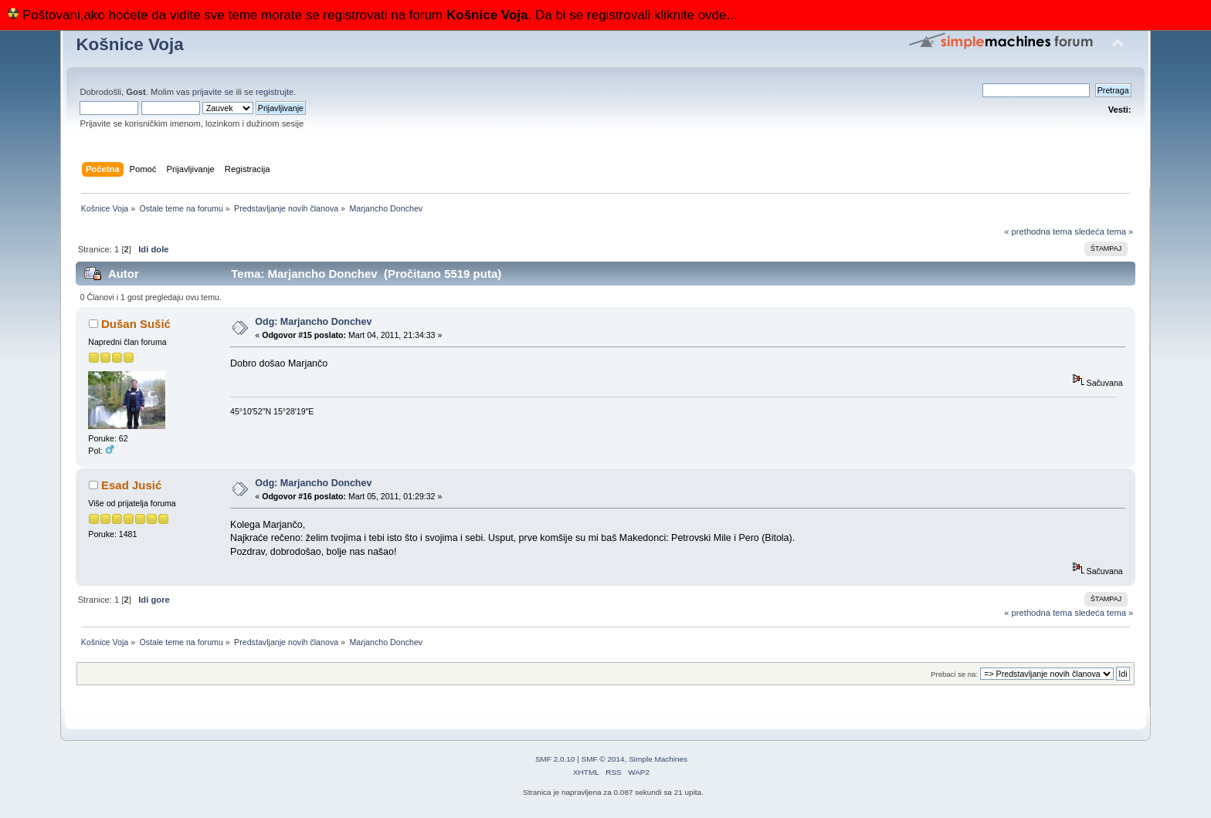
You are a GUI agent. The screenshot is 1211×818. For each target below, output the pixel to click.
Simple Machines (658, 759)
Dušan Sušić (136, 323)
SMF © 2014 (603, 759)
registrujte (274, 91)
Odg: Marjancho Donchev (313, 321)
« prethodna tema (1038, 231)
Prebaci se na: (954, 674)
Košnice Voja (129, 44)
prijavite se (213, 91)
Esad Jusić (131, 485)
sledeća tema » (1103, 231)
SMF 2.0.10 (555, 759)
